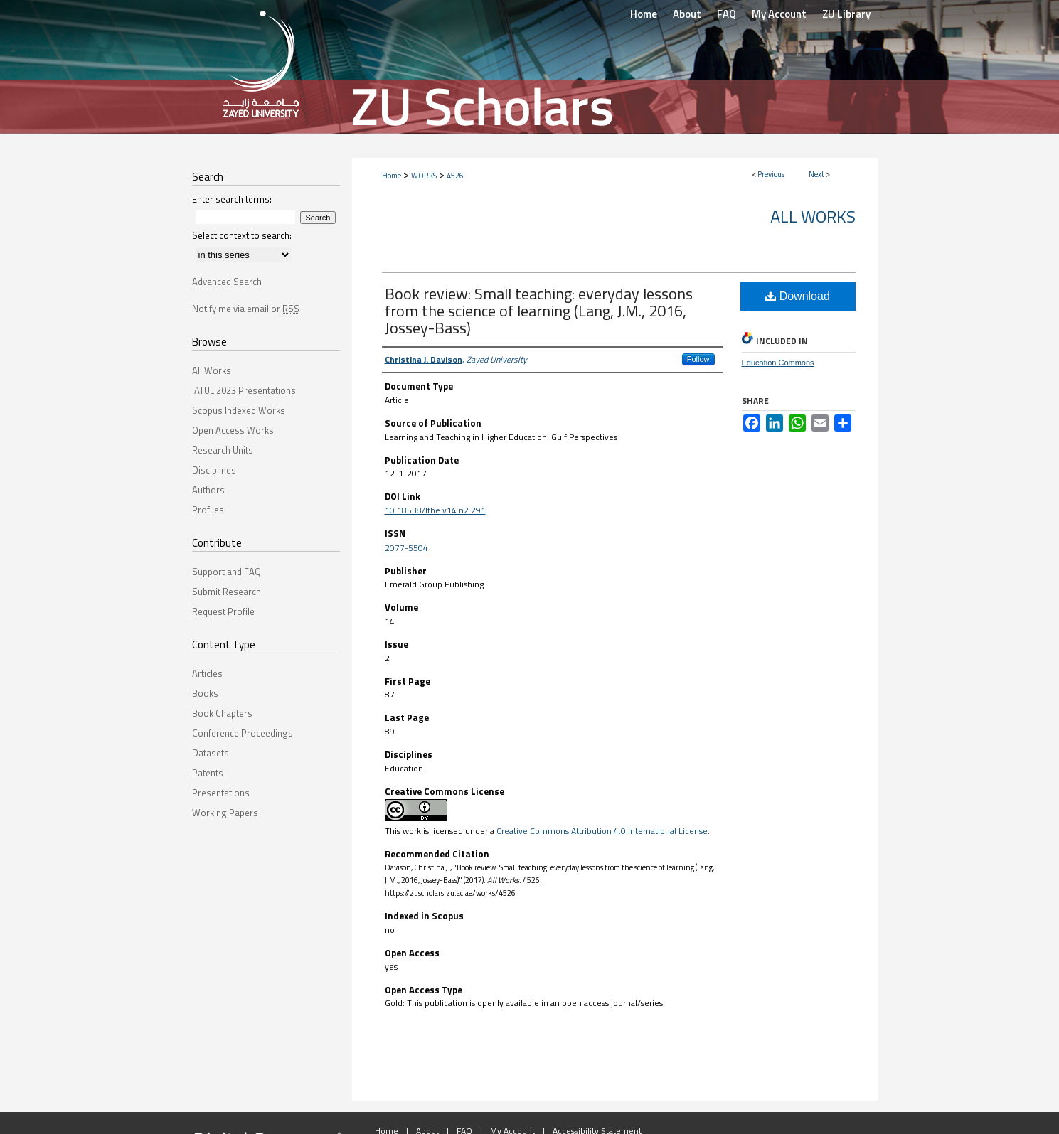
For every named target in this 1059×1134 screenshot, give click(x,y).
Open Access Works (233, 430)
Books (205, 693)
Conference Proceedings (242, 733)
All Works (813, 216)
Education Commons (778, 362)
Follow (698, 359)
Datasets (210, 753)
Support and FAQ (226, 572)
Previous (770, 174)
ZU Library (846, 14)
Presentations (221, 793)
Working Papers (225, 813)
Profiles (208, 510)
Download (797, 296)
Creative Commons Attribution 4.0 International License (602, 831)
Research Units (222, 450)
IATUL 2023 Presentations (244, 390)
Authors (208, 490)
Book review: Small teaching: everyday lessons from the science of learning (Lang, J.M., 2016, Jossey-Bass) (539, 311)
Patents (207, 773)
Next (816, 174)
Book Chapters (222, 713)
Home (391, 175)
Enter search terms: (232, 199)
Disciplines (214, 470)
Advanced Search (227, 281)
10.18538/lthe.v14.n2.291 (435, 510)
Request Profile (223, 611)
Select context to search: (242, 235)
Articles (207, 673)
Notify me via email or (245, 308)
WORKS (424, 175)
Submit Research (226, 591)
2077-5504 (406, 548)
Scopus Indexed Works (238, 410)
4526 (455, 175)
